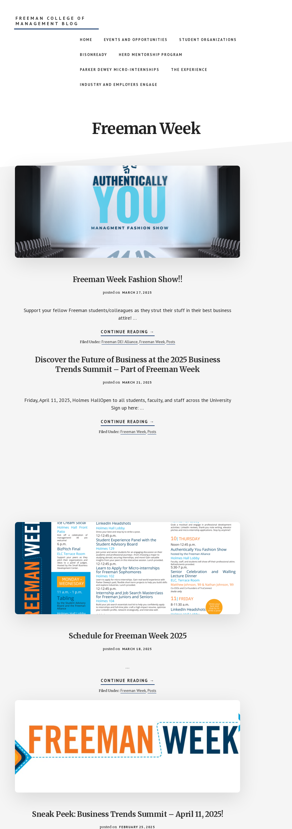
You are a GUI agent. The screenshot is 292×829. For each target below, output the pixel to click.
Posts (69, 312)
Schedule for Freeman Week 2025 (236, 230)
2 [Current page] (138, 761)
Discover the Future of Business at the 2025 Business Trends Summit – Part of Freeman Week (146, 210)
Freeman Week (50, 312)
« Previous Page (90, 761)
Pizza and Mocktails (146, 620)
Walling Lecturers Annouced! (236, 403)
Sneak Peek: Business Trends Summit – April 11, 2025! (55, 413)
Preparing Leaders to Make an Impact (55, 625)
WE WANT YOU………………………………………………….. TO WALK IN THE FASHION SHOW (146, 422)
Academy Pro (124, 810)
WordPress (193, 810)
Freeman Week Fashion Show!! (55, 225)
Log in (211, 810)
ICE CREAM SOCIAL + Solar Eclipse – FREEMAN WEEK (236, 629)
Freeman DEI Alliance (66, 307)
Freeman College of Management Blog (50, 21)
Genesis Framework (161, 810)
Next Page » (205, 761)
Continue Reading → (56, 298)
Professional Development (55, 540)
